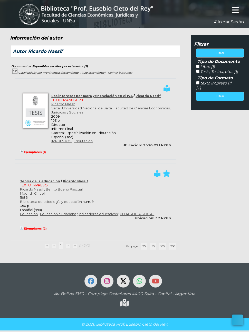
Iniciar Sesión (229, 22)
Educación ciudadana (58, 214)
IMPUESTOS (61, 141)
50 (153, 246)
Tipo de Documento (218, 61)
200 (172, 246)
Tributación (83, 141)
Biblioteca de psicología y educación (51, 202)
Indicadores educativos (98, 214)
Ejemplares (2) (35, 228)
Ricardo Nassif (148, 96)
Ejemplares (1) (35, 152)
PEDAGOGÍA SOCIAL (137, 214)
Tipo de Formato (215, 77)
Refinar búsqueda (120, 72)
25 (144, 246)
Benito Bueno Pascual (64, 189)
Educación (29, 214)
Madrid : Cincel (32, 193)
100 (162, 246)
